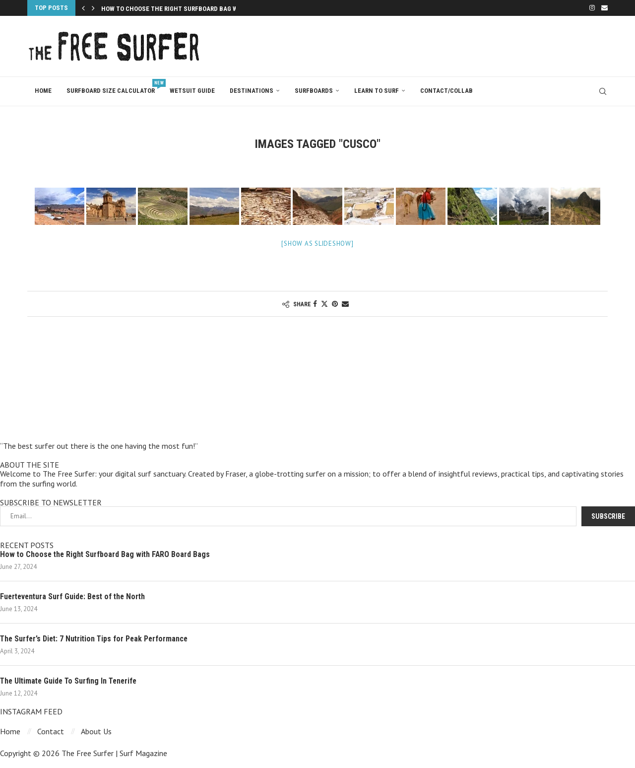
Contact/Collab (446, 90)
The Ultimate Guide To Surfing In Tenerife (71, 681)
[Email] (604, 8)
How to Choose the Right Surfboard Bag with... (177, 8)
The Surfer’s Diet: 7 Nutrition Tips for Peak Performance (96, 638)
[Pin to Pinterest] (335, 303)
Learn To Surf (376, 90)
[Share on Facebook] (315, 303)
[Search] (603, 91)
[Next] (93, 8)
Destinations (251, 90)
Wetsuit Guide (192, 90)
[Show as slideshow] (317, 243)
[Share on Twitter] (324, 303)
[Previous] (83, 8)
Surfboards (314, 90)
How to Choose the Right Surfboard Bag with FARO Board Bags (106, 554)
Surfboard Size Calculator (114, 86)
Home (43, 90)
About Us (96, 732)
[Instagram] (592, 8)
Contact (50, 732)
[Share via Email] (345, 303)
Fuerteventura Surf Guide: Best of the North (75, 596)
